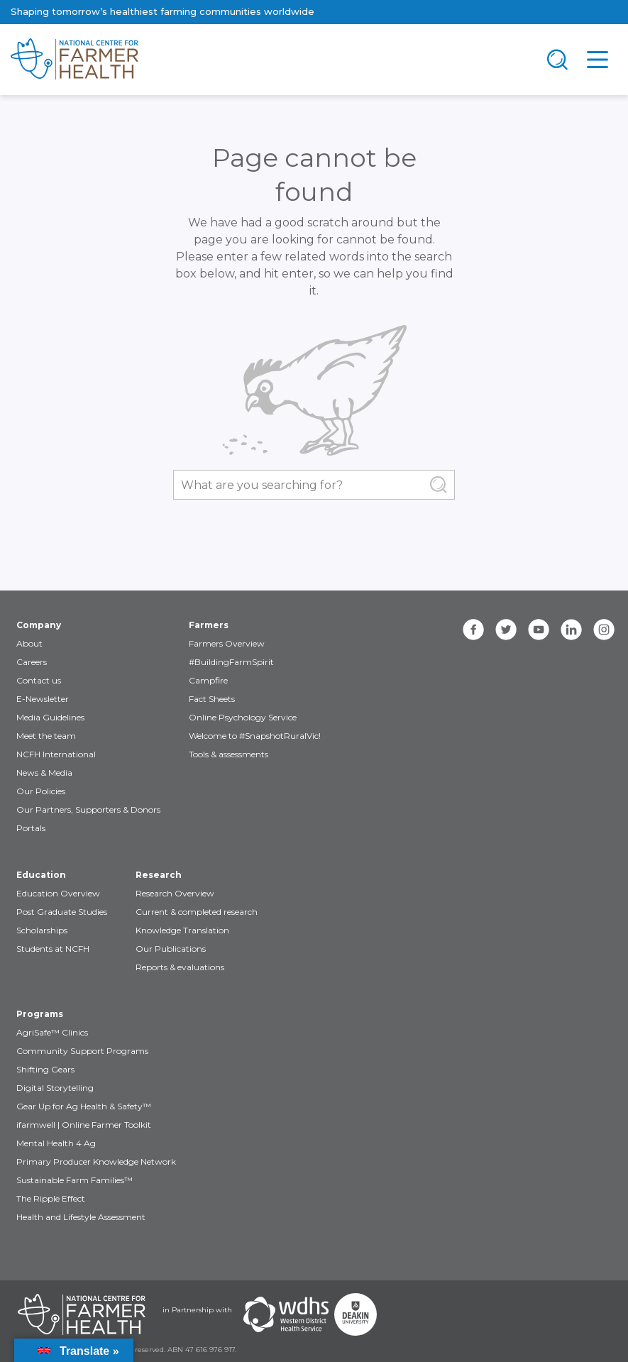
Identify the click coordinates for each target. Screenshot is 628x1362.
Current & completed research (197, 911)
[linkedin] (571, 629)
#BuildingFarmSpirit (231, 662)
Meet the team (46, 735)
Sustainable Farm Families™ (74, 1180)
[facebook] (473, 629)
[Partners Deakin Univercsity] (355, 1314)
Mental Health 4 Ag (56, 1143)
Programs (39, 1014)
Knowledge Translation (182, 930)
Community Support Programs (82, 1050)
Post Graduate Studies (61, 911)
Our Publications (171, 948)
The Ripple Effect (50, 1198)
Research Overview (175, 893)
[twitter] (506, 629)
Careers (31, 662)
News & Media (44, 772)
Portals (30, 828)
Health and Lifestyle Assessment (80, 1217)
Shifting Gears (45, 1069)
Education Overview (58, 893)
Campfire (208, 680)
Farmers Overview (227, 643)
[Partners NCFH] (81, 1314)
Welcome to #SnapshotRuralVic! (255, 735)
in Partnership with (197, 1309)
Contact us (38, 680)
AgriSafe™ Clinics (52, 1032)
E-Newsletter (42, 698)
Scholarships (41, 930)
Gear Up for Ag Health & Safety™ (83, 1106)
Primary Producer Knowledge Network (96, 1161)
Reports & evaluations (180, 967)
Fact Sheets (212, 698)
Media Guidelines (50, 717)
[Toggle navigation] (558, 59)
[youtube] (538, 629)
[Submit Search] (438, 484)
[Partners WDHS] (286, 1314)
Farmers (208, 625)
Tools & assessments (228, 754)
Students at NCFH (52, 948)
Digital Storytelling (55, 1087)
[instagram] (604, 629)
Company (38, 625)
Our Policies (40, 791)
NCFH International (56, 754)
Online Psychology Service (243, 717)
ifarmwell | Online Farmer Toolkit (83, 1124)
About (29, 643)
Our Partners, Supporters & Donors (88, 809)
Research (159, 874)
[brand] (269, 59)
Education (41, 874)
